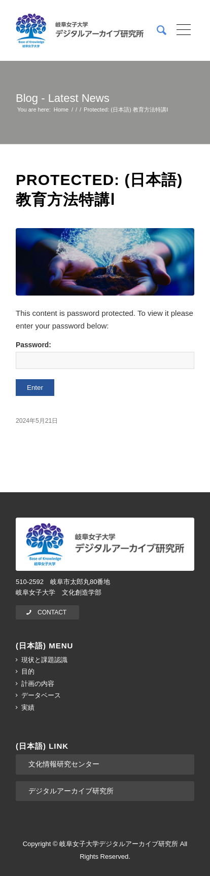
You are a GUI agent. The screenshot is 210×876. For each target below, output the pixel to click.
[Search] (156, 30)
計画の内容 (37, 683)
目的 (27, 671)
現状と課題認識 (44, 660)
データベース (41, 695)
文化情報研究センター (63, 764)
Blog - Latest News (63, 98)
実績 (27, 707)
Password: (105, 355)
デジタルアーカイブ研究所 (71, 791)
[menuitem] (156, 30)
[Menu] (180, 30)
